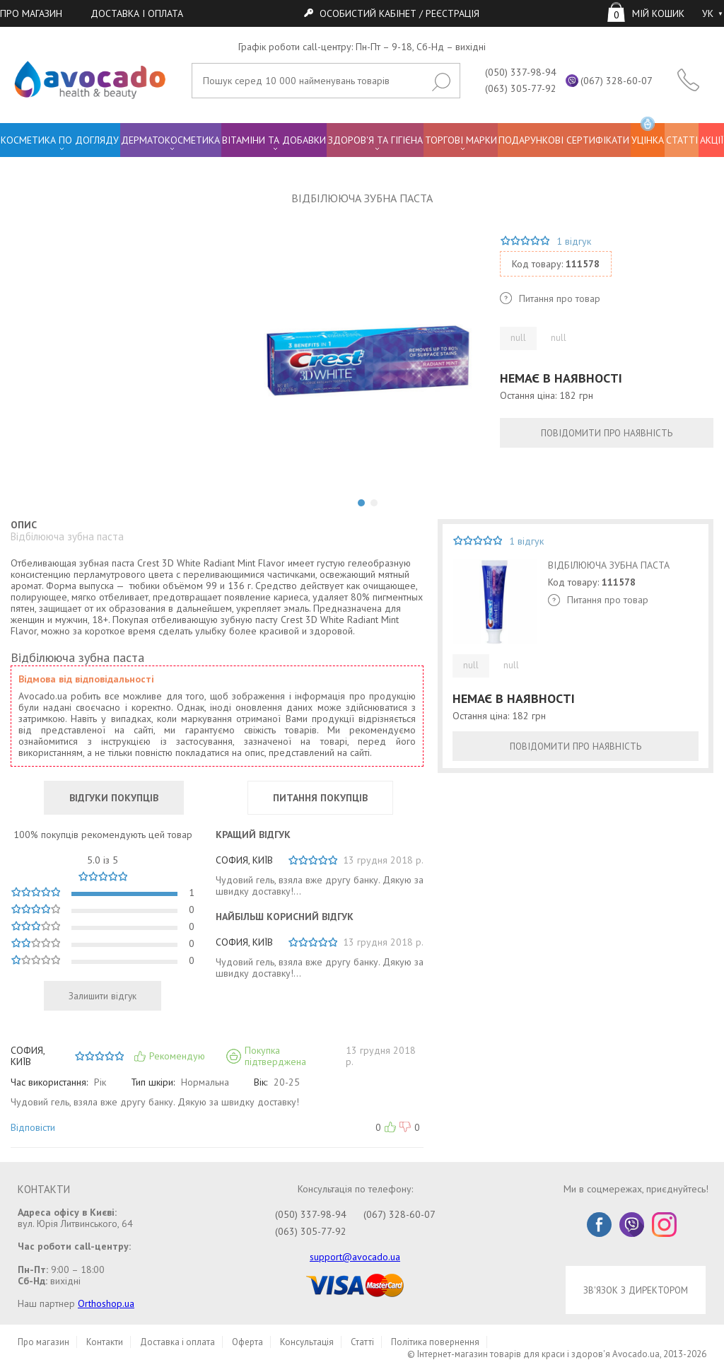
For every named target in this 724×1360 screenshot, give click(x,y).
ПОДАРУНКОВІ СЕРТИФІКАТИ (563, 140)
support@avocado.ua (355, 1256)
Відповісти (33, 1127)
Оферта (247, 1342)
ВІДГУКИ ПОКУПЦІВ (113, 797)
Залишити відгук (102, 995)
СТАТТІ (682, 140)
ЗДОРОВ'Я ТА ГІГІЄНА (375, 140)
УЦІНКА (647, 134)
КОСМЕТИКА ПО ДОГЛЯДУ (60, 140)
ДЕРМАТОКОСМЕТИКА (170, 140)
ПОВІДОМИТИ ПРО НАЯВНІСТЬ (606, 432)
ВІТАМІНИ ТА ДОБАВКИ (274, 140)
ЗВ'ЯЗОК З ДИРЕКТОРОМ (635, 1290)
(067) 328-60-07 (616, 80)
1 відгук (573, 241)
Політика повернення (435, 1342)
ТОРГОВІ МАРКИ (461, 140)
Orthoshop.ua (106, 1303)
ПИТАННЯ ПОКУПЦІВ (320, 797)
